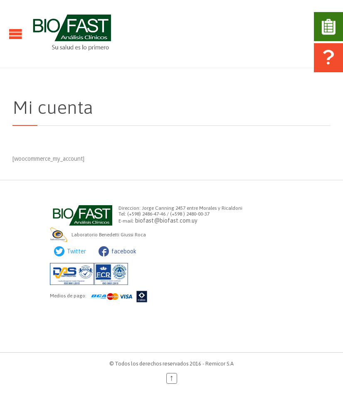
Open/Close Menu (15, 34)
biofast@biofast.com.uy (166, 220)
